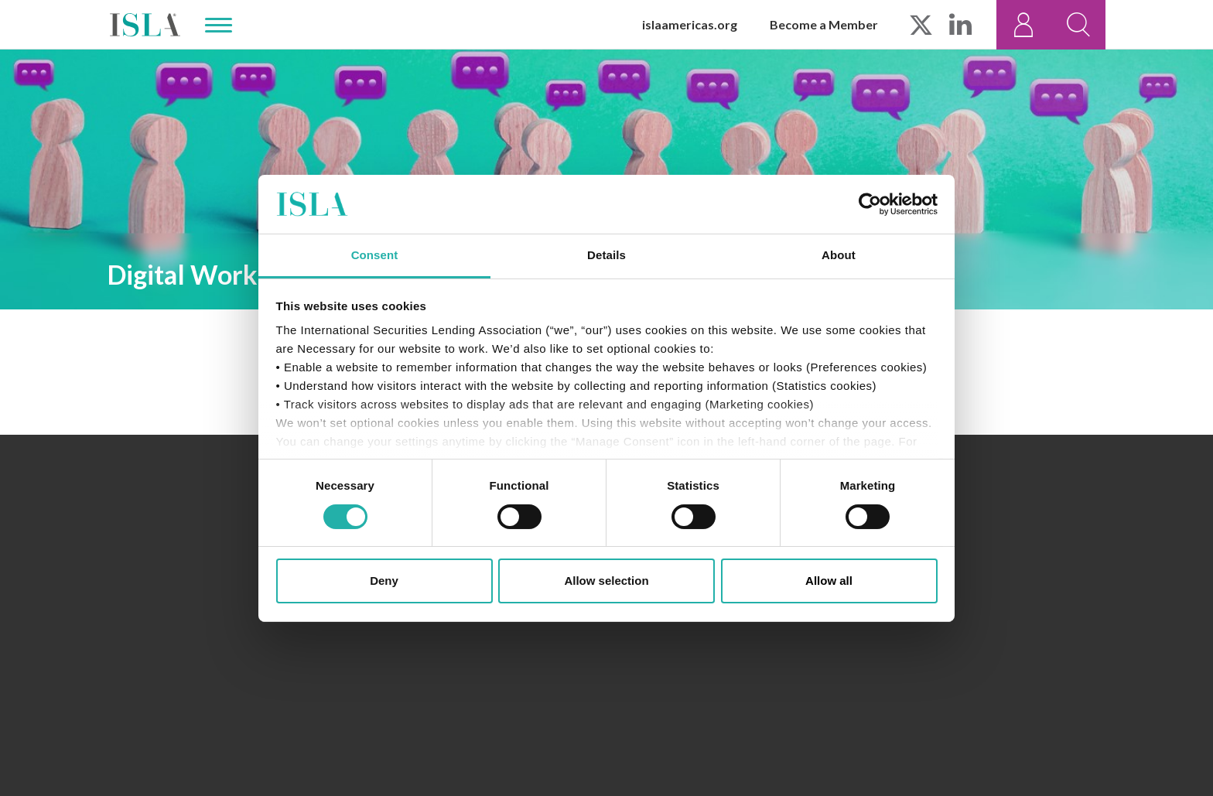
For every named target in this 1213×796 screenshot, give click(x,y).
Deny (384, 580)
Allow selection (606, 580)
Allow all (829, 580)
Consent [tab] (374, 254)
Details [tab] (606, 254)
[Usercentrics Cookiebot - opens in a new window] (870, 204)
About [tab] (839, 254)
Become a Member (824, 24)
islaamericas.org (689, 24)
